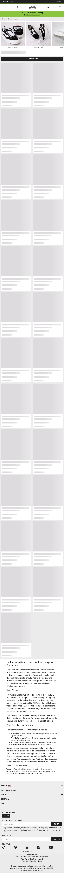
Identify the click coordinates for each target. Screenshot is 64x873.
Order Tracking (8, 2)
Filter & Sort (32, 59)
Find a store (6, 835)
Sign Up (6, 816)
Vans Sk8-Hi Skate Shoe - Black (32, 861)
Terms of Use (46, 829)
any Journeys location (45, 769)
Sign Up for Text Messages (12, 820)
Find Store (56, 839)
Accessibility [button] (57, 2)
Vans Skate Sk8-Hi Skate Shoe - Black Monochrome (32, 857)
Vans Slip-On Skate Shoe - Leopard (32, 859)
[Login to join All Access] (32, 13)
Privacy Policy (56, 829)
